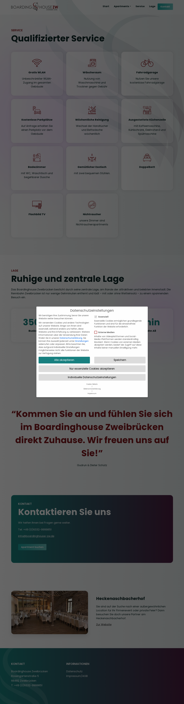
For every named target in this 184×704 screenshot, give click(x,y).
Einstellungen (82, 326)
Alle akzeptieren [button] (64, 345)
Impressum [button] (92, 378)
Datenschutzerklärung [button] (92, 374)
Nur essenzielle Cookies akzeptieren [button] (92, 353)
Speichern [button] (120, 345)
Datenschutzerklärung (71, 323)
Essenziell (102, 301)
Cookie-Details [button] (92, 369)
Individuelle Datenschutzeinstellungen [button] (92, 362)
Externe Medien (105, 317)
